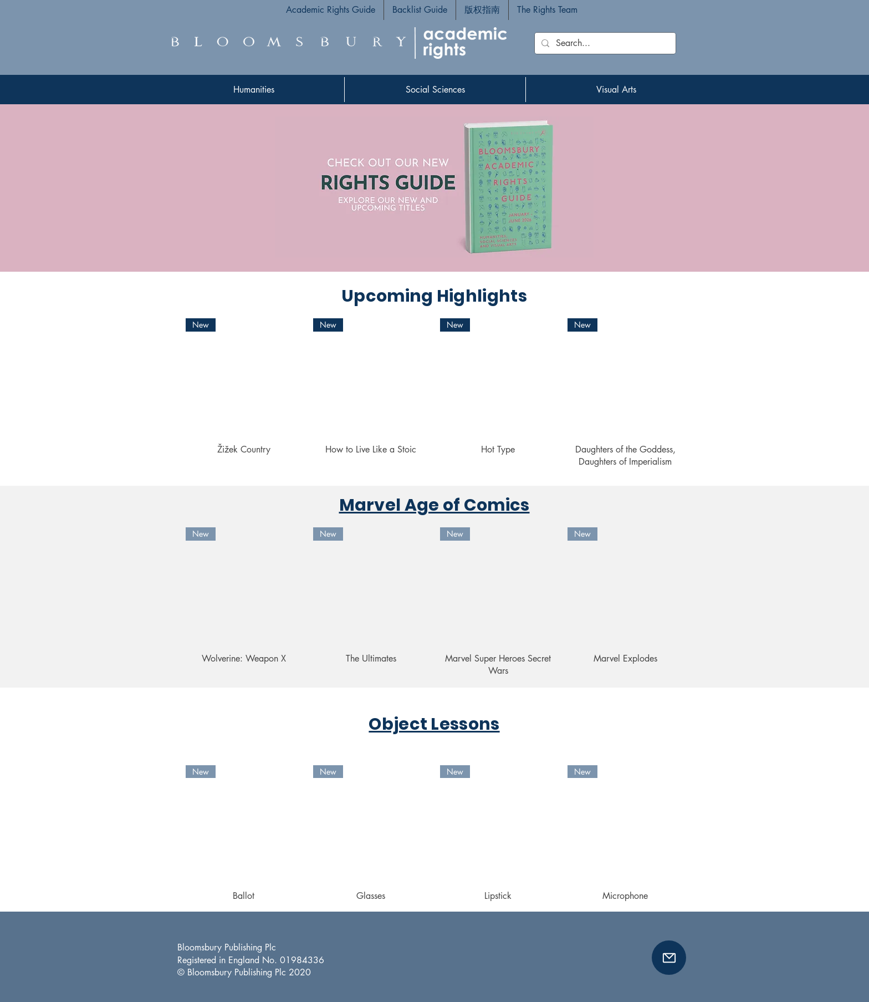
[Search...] (604, 43)
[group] (434, 393)
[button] (669, 957)
